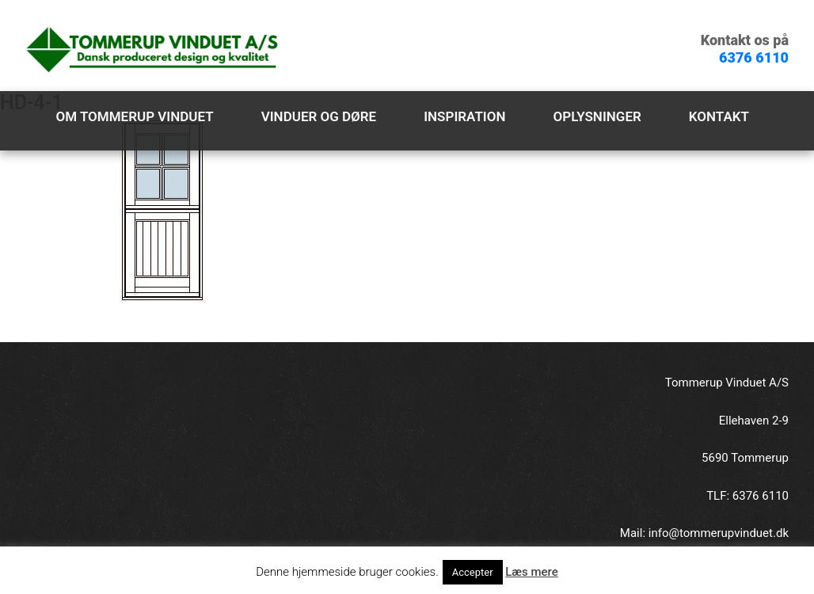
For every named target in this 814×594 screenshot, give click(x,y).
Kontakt (719, 116)
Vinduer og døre (319, 116)
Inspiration (464, 116)
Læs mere (531, 572)
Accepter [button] (472, 572)
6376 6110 (754, 57)
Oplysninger (597, 116)
